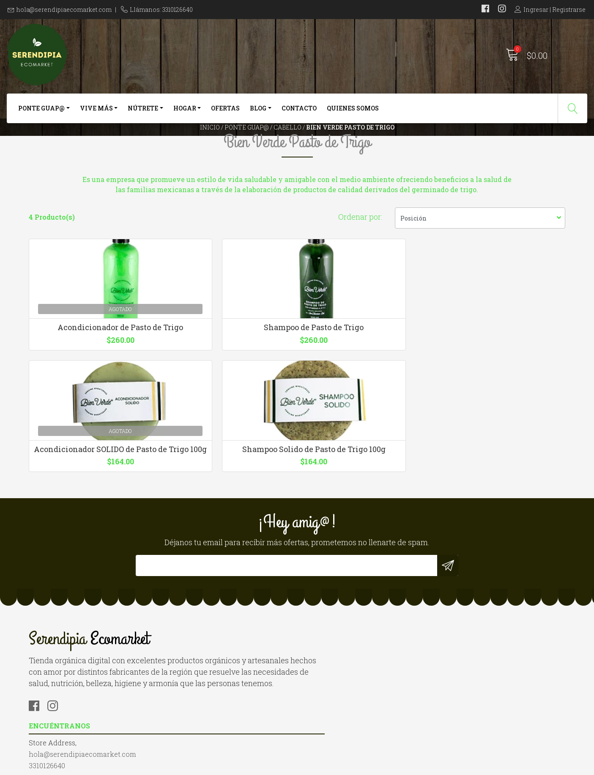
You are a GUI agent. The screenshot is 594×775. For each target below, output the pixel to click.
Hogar (184, 113)
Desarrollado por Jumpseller (388, 766)
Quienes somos (353, 113)
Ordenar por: (360, 272)
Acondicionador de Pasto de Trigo (91, 404)
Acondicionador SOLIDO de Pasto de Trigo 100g (365, 404)
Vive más (96, 113)
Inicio (210, 146)
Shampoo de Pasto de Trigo (228, 400)
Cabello (287, 146)
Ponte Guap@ (41, 113)
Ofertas (225, 113)
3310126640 (184, 650)
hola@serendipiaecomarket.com (64, 10)
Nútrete (143, 113)
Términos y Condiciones (344, 650)
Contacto (299, 113)
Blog (258, 113)
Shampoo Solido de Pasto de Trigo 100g (503, 404)
